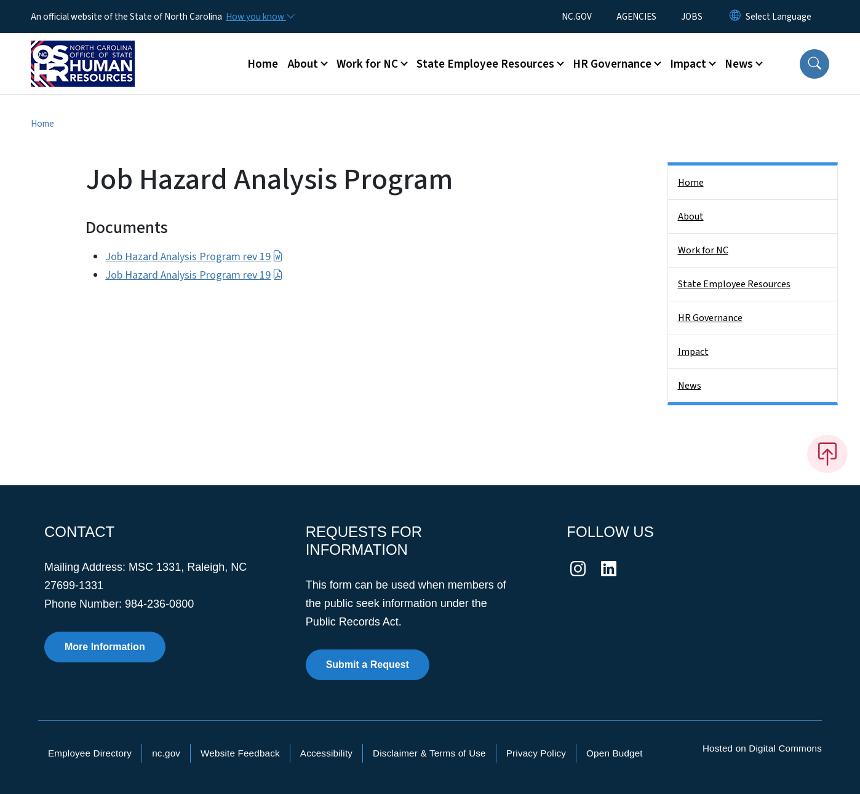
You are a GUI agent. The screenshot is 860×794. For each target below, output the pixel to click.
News (689, 385)
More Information (105, 646)
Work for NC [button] (367, 64)
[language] (778, 16)
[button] (814, 64)
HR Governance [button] (612, 64)
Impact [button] (688, 64)
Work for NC (703, 250)
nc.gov (166, 753)
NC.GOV (577, 16)
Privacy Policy (536, 753)
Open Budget (614, 753)
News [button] (739, 64)
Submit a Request (367, 664)
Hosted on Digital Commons (762, 748)
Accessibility (326, 753)
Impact (693, 352)
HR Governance (710, 318)
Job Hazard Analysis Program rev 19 (193, 256)
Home (262, 64)
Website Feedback (240, 753)
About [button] (303, 64)
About (691, 216)
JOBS (692, 16)
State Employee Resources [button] (485, 64)
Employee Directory (90, 753)
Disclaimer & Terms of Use (429, 753)
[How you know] (259, 16)
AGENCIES (636, 16)
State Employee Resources (734, 284)
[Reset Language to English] (735, 16)
